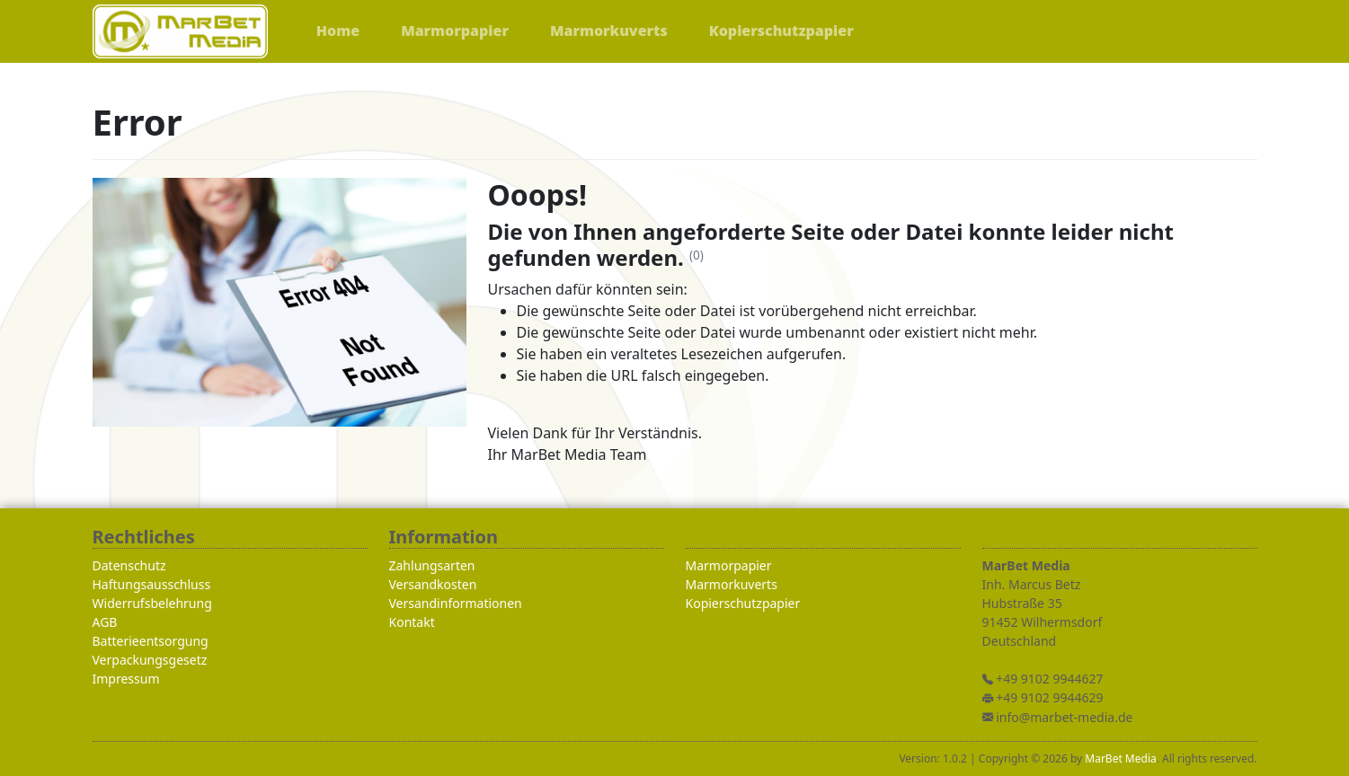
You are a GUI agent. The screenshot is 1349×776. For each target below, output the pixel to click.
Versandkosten (433, 584)
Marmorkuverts (731, 584)
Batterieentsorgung (151, 640)
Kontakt (412, 621)
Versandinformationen (455, 603)
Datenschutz (129, 565)
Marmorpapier (729, 565)
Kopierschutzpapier (743, 603)
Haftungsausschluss (152, 584)
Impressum (126, 678)
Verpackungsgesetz (150, 659)
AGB (105, 621)
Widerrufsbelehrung (152, 603)
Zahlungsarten (432, 565)
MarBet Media (1120, 758)
